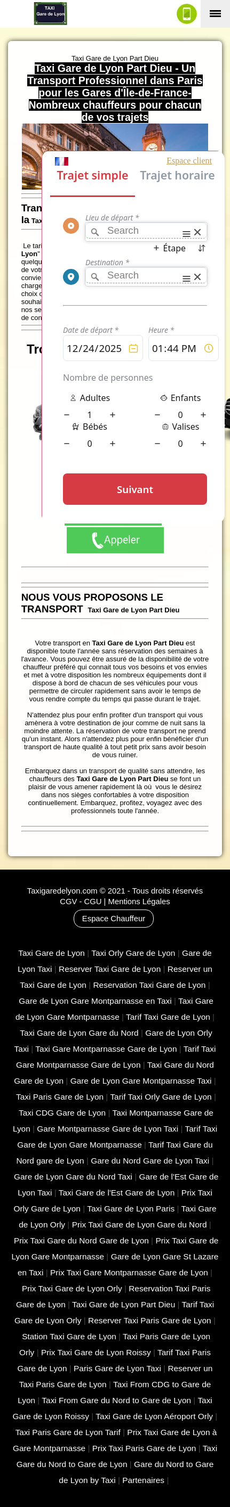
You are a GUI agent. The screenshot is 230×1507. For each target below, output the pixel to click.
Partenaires (143, 1480)
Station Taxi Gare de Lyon (69, 1336)
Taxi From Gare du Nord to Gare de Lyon (116, 1400)
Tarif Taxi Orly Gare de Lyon (160, 1096)
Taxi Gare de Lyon (51, 952)
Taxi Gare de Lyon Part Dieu (123, 1304)
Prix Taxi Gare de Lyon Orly (72, 1288)
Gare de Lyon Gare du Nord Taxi (73, 1176)
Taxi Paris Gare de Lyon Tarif (68, 1432)
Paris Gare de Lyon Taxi (117, 1368)
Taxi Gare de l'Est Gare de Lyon (117, 1192)
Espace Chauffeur (113, 918)
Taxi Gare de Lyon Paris (131, 1208)
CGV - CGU (80, 901)
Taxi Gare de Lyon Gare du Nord (79, 1032)
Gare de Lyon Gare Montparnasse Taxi (141, 1080)
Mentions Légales (139, 901)
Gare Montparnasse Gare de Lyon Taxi (107, 1128)
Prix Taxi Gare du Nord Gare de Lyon (81, 1240)
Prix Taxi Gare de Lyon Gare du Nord (139, 1224)
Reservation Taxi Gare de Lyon (149, 984)
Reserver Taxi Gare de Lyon (110, 968)
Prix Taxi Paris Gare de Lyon (144, 1448)
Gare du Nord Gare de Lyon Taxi (150, 1160)
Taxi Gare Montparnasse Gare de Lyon (106, 1048)
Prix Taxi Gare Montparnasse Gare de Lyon (129, 1272)
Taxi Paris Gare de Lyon (60, 1096)
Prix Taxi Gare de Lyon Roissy (96, 1352)
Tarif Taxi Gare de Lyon (168, 1016)
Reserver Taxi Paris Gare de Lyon (149, 1320)
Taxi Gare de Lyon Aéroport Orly (154, 1416)
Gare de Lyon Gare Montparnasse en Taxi (95, 1000)
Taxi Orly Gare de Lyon (133, 952)
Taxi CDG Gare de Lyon (62, 1112)
